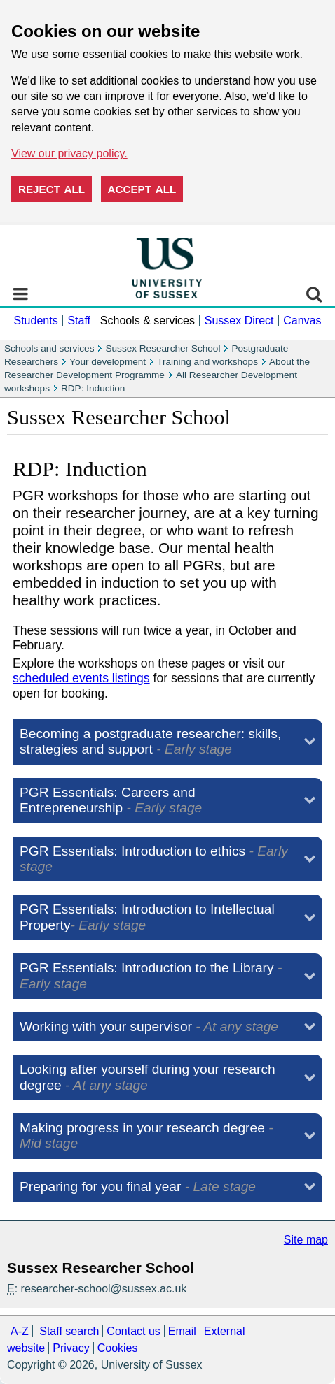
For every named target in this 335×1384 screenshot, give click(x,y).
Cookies (117, 1348)
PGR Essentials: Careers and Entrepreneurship (111, 800)
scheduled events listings (81, 678)
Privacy (71, 1348)
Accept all (142, 189)
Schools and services (49, 348)
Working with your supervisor (149, 1026)
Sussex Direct (239, 320)
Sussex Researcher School (162, 348)
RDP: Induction (93, 388)
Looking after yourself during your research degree (147, 1077)
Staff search (69, 1331)
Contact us (133, 1331)
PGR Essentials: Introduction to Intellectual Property (147, 917)
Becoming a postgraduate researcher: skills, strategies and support (150, 741)
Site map (306, 1240)
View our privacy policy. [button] (69, 153)
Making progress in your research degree (146, 1135)
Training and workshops (207, 361)
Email (182, 1331)
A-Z (20, 1331)
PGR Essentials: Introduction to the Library (151, 975)
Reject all (51, 189)
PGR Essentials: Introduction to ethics (154, 859)
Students (35, 320)
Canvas (302, 320)
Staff (78, 320)
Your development (107, 361)
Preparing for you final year (138, 1186)
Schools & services (147, 320)
